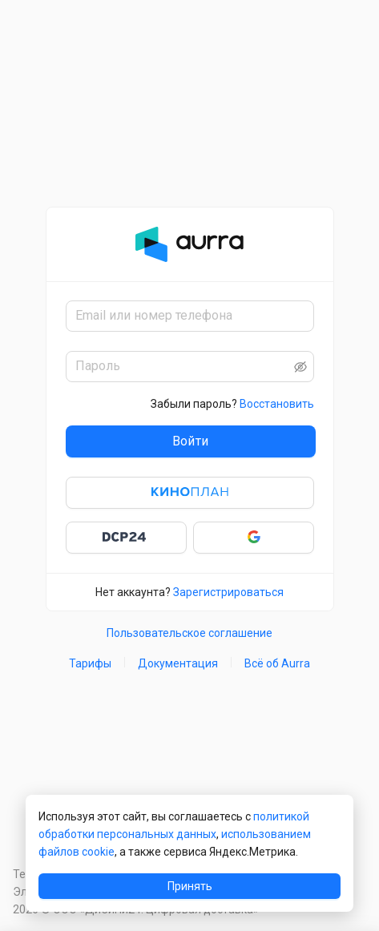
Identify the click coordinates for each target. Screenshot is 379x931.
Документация (178, 663)
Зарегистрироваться (228, 592)
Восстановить (277, 403)
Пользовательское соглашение (189, 633)
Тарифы (90, 663)
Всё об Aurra (277, 663)
